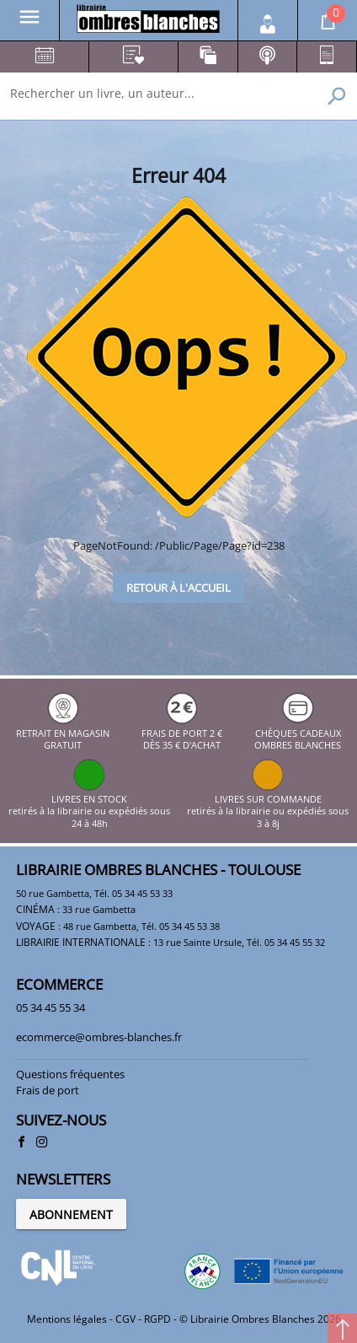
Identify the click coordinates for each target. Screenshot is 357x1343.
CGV (125, 1319)
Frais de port (47, 1090)
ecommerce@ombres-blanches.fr (99, 1037)
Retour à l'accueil (178, 587)
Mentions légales (67, 1319)
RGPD (157, 1319)
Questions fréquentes (70, 1074)
